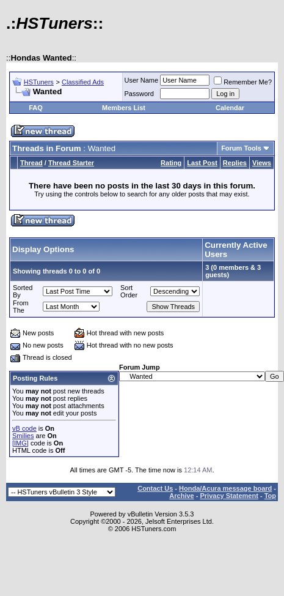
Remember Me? (243, 82)
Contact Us (155, 488)
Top (270, 495)
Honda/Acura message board (225, 488)
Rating (171, 162)
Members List (123, 107)
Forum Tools (241, 148)
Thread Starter (71, 162)
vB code (24, 428)
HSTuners (39, 82)
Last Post (202, 162)
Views (261, 162)
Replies (235, 162)
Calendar (230, 107)
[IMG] (20, 443)
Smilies (23, 435)
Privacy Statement (229, 495)
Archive (181, 495)
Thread (31, 162)
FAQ (36, 107)
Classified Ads (83, 82)
